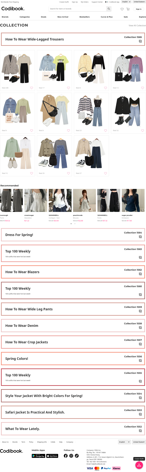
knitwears (125, 218)
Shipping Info (42, 442)
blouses (76, 218)
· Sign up (74, 2)
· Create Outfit (64, 2)
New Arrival (62, 17)
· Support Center (97, 2)
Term (23, 442)
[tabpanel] (12, 205)
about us (5, 442)
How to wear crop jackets (26, 342)
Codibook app (114, 2)
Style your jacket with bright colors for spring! (43, 395)
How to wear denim (21, 325)
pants (2, 218)
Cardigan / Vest (54, 218)
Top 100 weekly (17, 251)
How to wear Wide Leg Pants (29, 309)
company (69, 442)
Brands (5, 17)
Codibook (13, 8)
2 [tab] (75, 223)
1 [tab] (71, 223)
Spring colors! (16, 358)
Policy (31, 442)
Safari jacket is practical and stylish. (35, 412)
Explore (142, 17)
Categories (25, 17)
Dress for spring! (19, 234)
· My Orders (84, 2)
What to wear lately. (22, 428)
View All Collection (137, 25)
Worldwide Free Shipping (10, 2)
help (60, 442)
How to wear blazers (22, 272)
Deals (43, 17)
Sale (126, 17)
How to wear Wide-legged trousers (34, 39)
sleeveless (28, 218)
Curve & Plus (107, 17)
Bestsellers (85, 17)
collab (53, 442)
